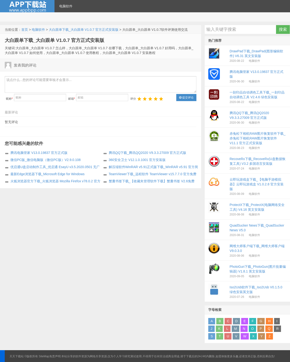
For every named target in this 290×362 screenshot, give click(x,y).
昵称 (9, 98)
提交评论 (186, 97)
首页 (24, 29)
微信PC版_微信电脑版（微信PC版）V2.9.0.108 (45, 160)
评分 (133, 98)
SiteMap (44, 356)
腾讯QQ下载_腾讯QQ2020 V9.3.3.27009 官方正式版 (147, 153)
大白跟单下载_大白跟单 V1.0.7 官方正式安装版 (83, 29)
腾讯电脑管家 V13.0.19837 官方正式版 (39, 153)
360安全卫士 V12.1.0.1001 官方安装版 (137, 160)
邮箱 (71, 98)
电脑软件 (65, 6)
